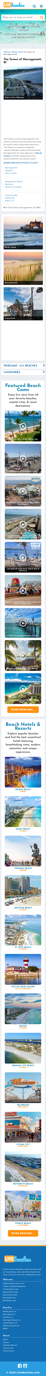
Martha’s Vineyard (13, 187)
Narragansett (11, 167)
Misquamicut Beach (14, 181)
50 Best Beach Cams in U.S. (13, 1283)
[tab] (23, 366)
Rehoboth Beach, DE (11, 1326)
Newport (9, 170)
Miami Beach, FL (9, 1314)
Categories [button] (12, 372)
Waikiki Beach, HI (9, 1311)
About (5, 1339)
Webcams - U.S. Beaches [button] (20, 365)
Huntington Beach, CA (11, 1320)
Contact (6, 1342)
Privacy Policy (8, 1351)
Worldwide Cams (9, 1300)
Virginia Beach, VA (10, 1323)
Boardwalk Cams (9, 1298)
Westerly (9, 184)
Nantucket (10, 198)
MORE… (6, 1328)
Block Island (10, 173)
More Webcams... (23, 710)
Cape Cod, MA (11, 195)
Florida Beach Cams (11, 1289)
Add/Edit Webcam (10, 1345)
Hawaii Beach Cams (10, 1292)
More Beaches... (23, 1233)
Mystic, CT (10, 200)
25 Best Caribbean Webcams (14, 1286)
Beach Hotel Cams (10, 1295)
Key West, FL (8, 1317)
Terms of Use (8, 1348)
